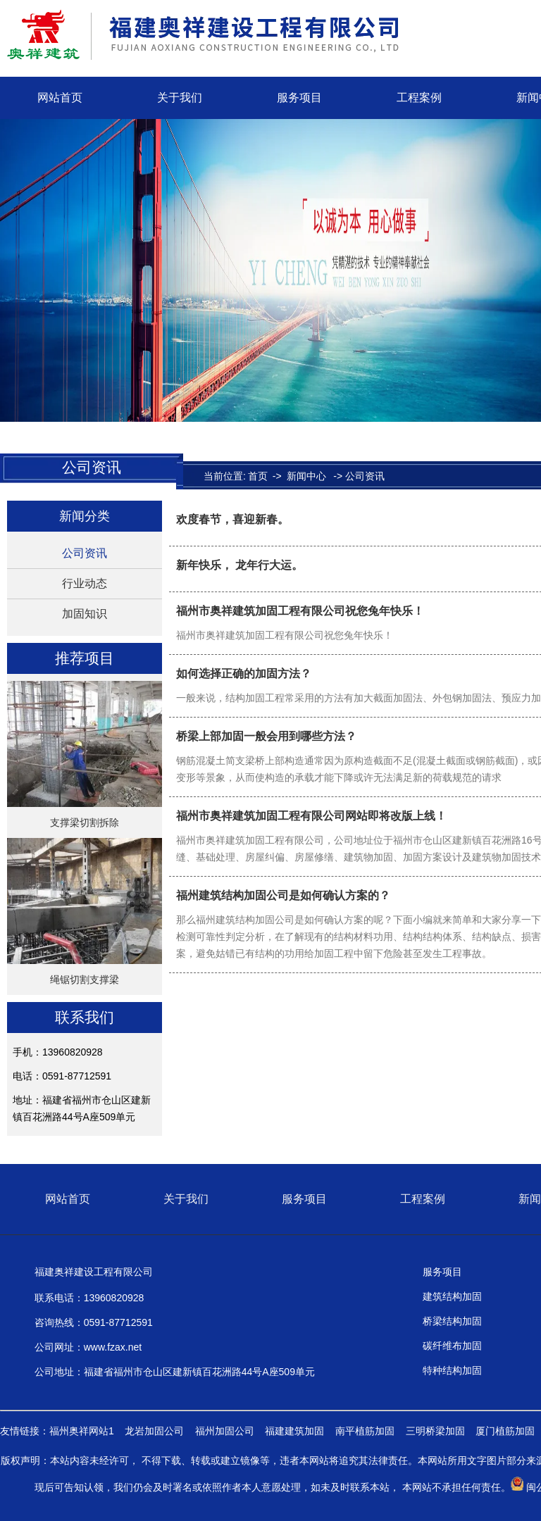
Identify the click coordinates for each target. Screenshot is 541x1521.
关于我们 (179, 98)
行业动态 (84, 583)
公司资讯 (84, 553)
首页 (258, 476)
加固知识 (84, 614)
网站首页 (59, 98)
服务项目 (299, 98)
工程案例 (419, 98)
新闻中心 (306, 476)
